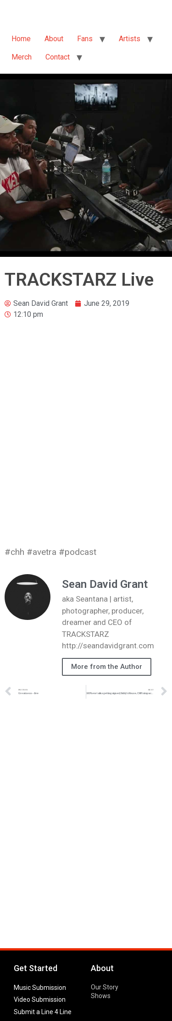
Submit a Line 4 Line (43, 1012)
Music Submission (40, 987)
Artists (129, 38)
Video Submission (40, 999)
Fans (85, 38)
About (53, 38)
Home (21, 38)
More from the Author (106, 667)
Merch (21, 57)
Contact (57, 57)
